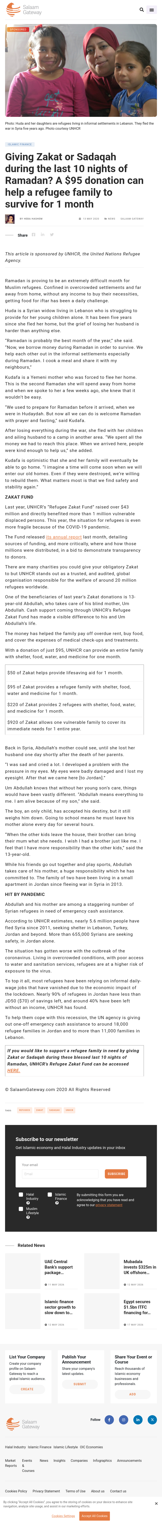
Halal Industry (32, 1198)
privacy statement (109, 1205)
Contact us (118, 1491)
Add (132, 1394)
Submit (80, 1384)
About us (98, 1491)
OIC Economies (91, 1447)
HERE (13, 1070)
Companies (79, 1461)
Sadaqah (54, 1110)
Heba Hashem (33, 218)
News (44, 1461)
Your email (30, 1165)
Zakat (39, 1110)
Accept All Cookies (95, 1516)
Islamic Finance (61, 1198)
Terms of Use (76, 1491)
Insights (60, 1461)
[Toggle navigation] (151, 9)
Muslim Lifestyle (32, 1213)
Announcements (129, 1461)
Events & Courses (28, 1466)
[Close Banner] (156, 1503)
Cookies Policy (16, 1491)
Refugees (24, 1110)
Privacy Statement (46, 1491)
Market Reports (11, 1463)
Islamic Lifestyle (66, 1447)
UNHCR (69, 1110)
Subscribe (116, 1174)
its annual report (64, 536)
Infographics (102, 1461)
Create (27, 1389)
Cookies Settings (63, 1516)
